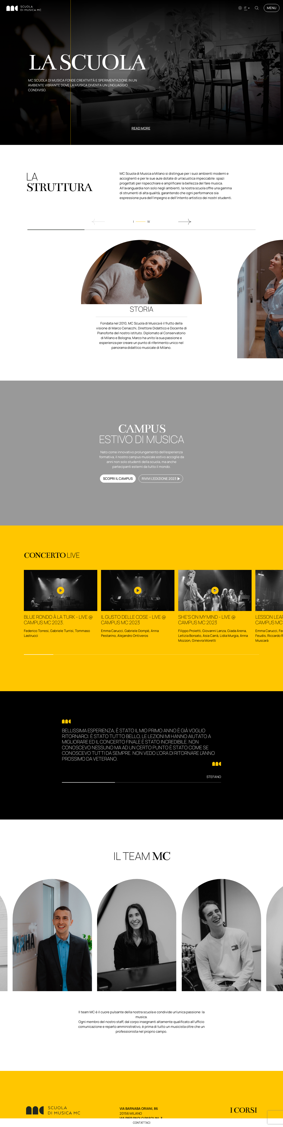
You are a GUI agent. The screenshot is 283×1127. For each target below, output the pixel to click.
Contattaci (141, 1123)
